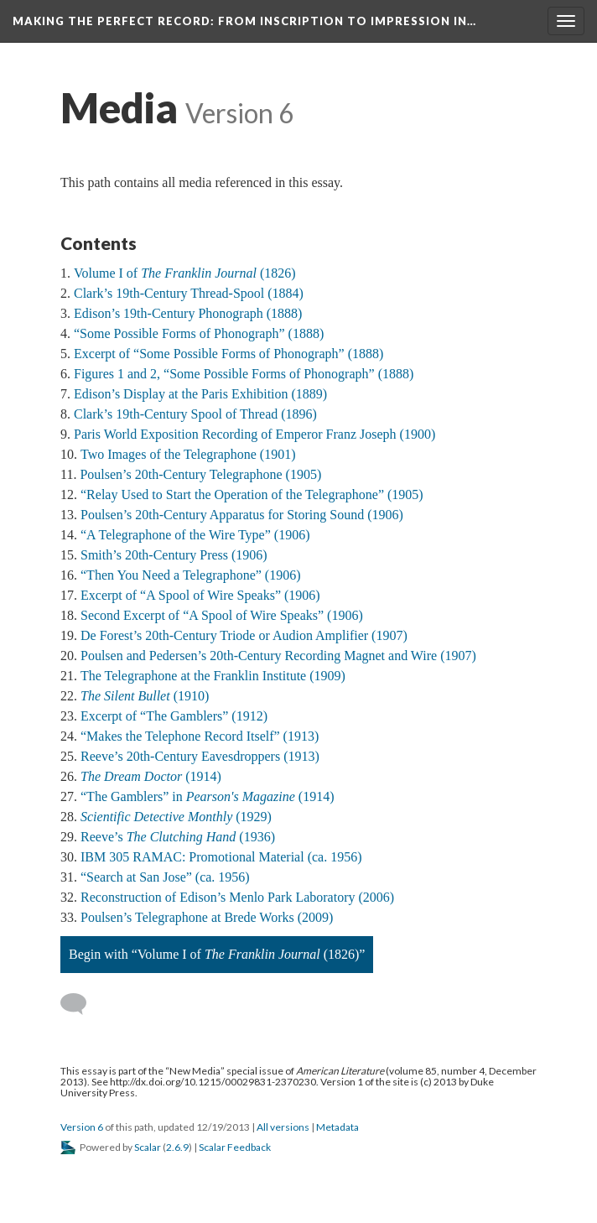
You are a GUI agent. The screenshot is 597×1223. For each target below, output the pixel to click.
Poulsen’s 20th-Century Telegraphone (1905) (200, 474)
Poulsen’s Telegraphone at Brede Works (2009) (206, 917)
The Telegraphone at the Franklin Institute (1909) (212, 676)
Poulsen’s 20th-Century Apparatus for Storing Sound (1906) (241, 514)
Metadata (337, 1127)
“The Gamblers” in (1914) (207, 796)
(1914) (150, 776)
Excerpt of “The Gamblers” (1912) (173, 716)
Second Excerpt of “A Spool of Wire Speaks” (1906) (221, 615)
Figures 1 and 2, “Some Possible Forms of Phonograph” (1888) (243, 374)
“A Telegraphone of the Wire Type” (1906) (194, 535)
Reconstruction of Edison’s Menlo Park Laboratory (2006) (237, 897)
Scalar (147, 1147)
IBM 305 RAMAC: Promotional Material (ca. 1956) (221, 857)
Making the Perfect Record (244, 21)
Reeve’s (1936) (177, 837)
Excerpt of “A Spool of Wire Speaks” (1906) (200, 595)
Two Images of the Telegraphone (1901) (188, 454)
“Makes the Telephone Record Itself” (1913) (199, 736)
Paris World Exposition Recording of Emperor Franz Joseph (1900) (254, 434)
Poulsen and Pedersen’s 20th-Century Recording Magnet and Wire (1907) (278, 655)
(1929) (176, 816)
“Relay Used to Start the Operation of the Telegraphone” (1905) (251, 494)
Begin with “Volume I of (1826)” (217, 954)
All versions (283, 1127)
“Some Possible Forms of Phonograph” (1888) (199, 333)
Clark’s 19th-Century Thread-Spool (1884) (189, 293)
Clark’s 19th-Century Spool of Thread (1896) (195, 414)
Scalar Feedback (235, 1147)
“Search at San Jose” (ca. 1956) (165, 877)
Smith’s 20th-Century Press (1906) (173, 555)
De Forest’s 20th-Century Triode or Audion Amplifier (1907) (244, 635)
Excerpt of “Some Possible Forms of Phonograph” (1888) (228, 353)
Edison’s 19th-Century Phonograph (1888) (188, 313)
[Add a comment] (80, 1004)
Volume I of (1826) (185, 273)
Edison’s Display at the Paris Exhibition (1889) (200, 394)
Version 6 (81, 1127)
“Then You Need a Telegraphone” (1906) (190, 575)
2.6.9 (177, 1147)
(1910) (144, 696)
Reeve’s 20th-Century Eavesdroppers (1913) (199, 756)
